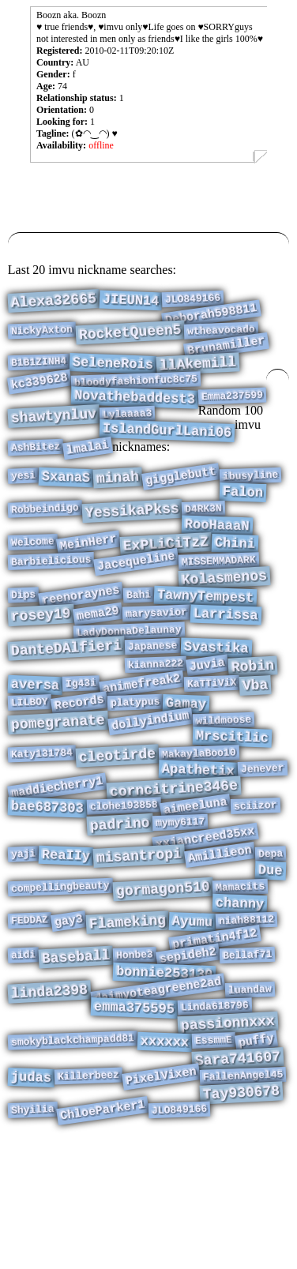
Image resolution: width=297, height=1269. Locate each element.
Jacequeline (136, 601)
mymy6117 (180, 905)
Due (270, 960)
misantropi (139, 944)
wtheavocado (221, 337)
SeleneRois (113, 374)
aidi (23, 1058)
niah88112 (247, 1019)
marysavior (157, 661)
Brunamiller (227, 354)
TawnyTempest (205, 641)
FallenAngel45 (243, 1198)
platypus (135, 765)
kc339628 (39, 395)
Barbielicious (51, 600)
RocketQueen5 (130, 339)
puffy (256, 1158)
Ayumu (191, 1021)
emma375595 (134, 1120)
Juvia (207, 721)
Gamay (186, 767)
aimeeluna (195, 886)
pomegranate (57, 789)
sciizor (255, 886)
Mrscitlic (232, 805)
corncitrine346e (173, 866)
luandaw (250, 1099)
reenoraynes (81, 640)
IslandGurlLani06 (166, 452)
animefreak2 (142, 743)
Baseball (76, 1061)
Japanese (153, 700)
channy (240, 999)
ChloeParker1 (103, 1239)
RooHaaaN (217, 559)
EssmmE (213, 1158)
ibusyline (251, 501)
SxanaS (66, 502)
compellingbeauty (60, 980)
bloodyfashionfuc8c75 (136, 394)
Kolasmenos (225, 620)
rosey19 (40, 663)
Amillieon (220, 941)
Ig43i (81, 742)
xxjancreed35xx (205, 922)
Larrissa (226, 663)
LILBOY (28, 765)
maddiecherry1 (57, 864)
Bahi (139, 639)
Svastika (215, 702)
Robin (253, 723)
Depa (271, 940)
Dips (23, 639)
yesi (23, 500)
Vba (255, 745)
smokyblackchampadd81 (73, 1157)
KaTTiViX (212, 743)
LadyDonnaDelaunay (129, 683)
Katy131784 (42, 825)
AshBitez (36, 472)
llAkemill (197, 374)
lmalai (88, 472)
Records (79, 766)
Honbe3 (134, 1059)
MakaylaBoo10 (199, 825)
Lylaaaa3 (127, 433)
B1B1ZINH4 (39, 373)
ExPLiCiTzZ (166, 580)
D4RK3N (203, 539)
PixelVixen (161, 1199)
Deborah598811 (211, 318)
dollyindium (150, 787)
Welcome (32, 578)
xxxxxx (164, 1160)
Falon (243, 520)
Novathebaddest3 (134, 414)
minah (118, 503)
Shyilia (32, 1238)
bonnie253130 (164, 1080)
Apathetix (198, 844)
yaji (23, 940)
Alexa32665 (53, 302)
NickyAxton (42, 337)
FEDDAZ (28, 1019)
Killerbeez (89, 1199)
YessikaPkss (132, 542)
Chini (235, 580)
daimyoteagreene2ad (157, 1100)
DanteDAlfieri (66, 701)
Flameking (127, 1020)
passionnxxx (227, 1138)
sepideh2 (188, 1060)
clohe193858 (123, 886)
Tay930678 (241, 1218)
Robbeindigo (45, 539)
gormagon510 (162, 982)
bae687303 (47, 887)
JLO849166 (193, 300)
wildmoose (223, 786)
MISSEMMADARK (219, 599)
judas (30, 1201)
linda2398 (49, 1101)
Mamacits (240, 980)
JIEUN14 (130, 302)
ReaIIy (66, 943)
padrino (119, 907)
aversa (34, 745)
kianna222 (156, 721)
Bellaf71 (248, 1059)
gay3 (68, 1020)
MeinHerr (88, 579)
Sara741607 (237, 1179)
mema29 (98, 661)
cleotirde (117, 827)
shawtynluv (53, 436)
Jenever (262, 842)
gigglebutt (181, 501)
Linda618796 (215, 1118)
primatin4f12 (214, 1041)
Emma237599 (232, 412)
